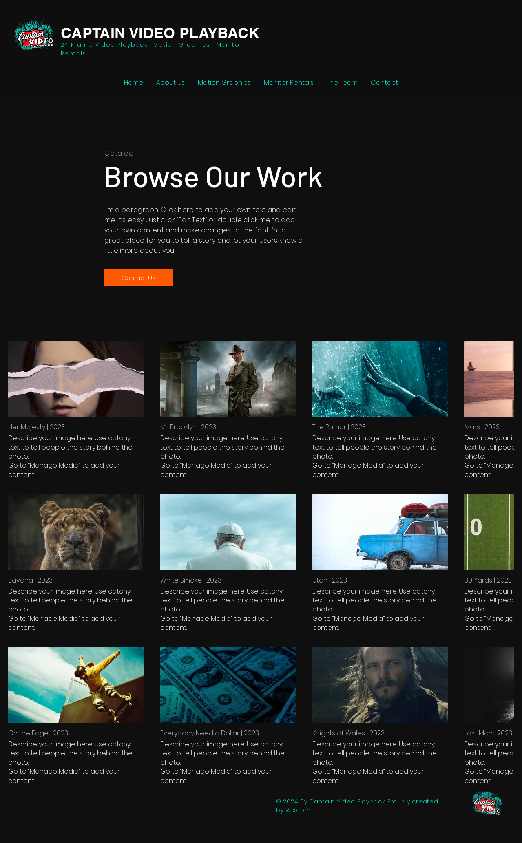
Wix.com (298, 810)
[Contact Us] (138, 277)
